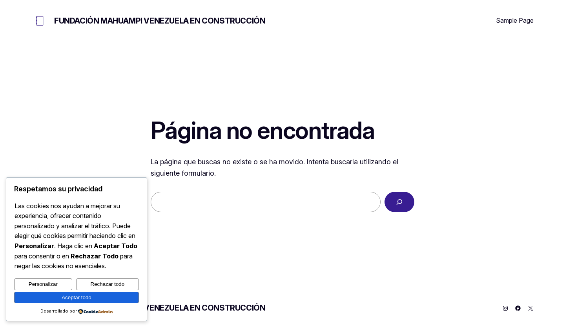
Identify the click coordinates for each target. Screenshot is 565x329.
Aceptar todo (76, 297)
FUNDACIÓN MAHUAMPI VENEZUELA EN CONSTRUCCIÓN (159, 20)
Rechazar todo (108, 284)
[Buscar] (399, 202)
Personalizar (43, 284)
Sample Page (515, 20)
